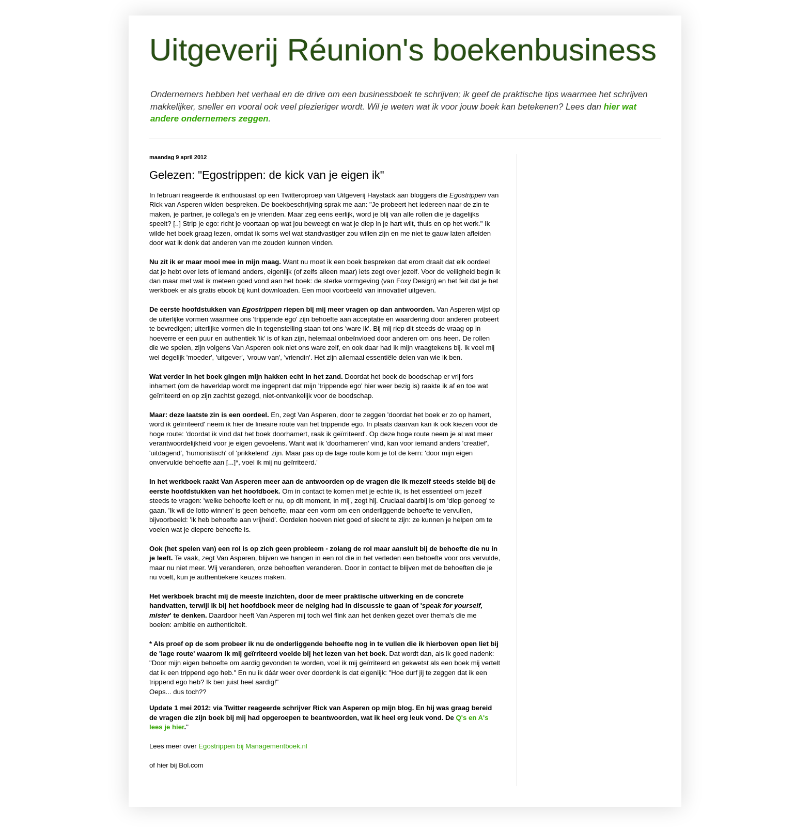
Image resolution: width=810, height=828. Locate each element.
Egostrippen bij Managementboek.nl (252, 746)
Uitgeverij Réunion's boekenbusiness (403, 50)
